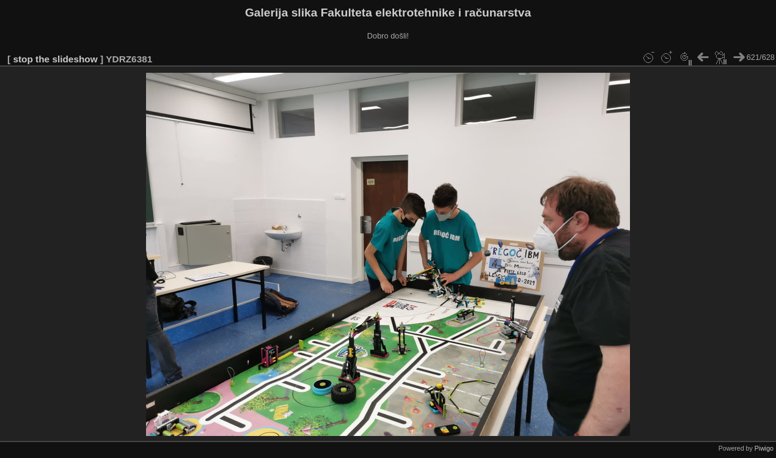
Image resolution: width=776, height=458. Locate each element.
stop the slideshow (55, 59)
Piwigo (764, 448)
